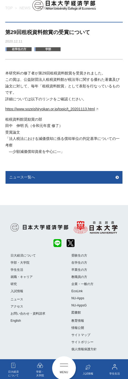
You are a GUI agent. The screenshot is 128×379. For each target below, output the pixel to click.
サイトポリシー (82, 342)
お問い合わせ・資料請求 (28, 313)
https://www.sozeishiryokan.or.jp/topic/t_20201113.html (50, 109)
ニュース (17, 299)
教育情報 (77, 321)
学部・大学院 (20, 262)
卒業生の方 (79, 270)
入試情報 (17, 291)
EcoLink (77, 291)
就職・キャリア (22, 277)
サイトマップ (80, 335)
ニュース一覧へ (22, 177)
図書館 (76, 312)
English (16, 321)
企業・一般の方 (82, 284)
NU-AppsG (79, 305)
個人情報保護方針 (84, 349)
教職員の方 (79, 277)
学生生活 (17, 270)
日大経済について (23, 255)
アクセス (17, 306)
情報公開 (77, 328)
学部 (48, 49)
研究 (14, 284)
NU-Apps (77, 298)
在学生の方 (19, 49)
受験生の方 (79, 255)
